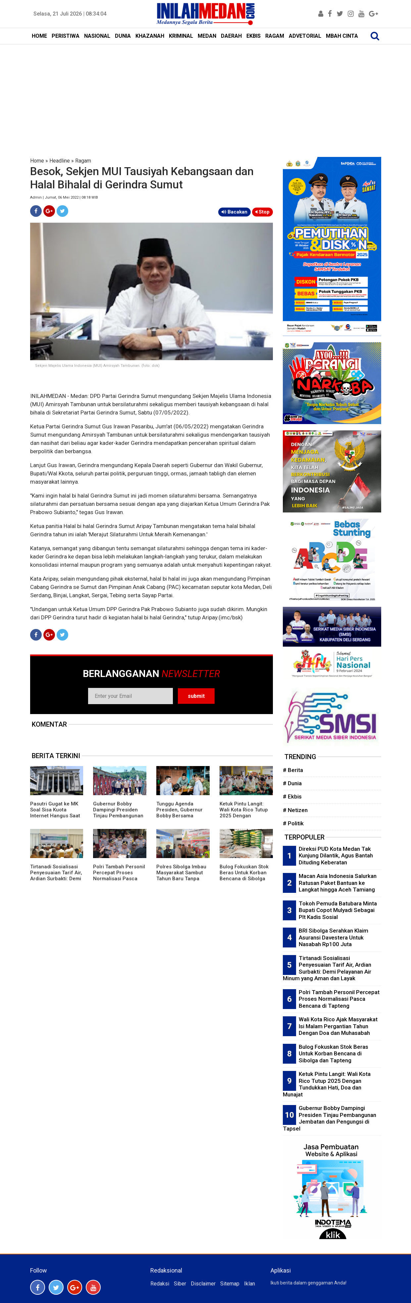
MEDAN (207, 36)
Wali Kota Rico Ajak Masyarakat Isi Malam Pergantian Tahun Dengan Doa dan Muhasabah (338, 1026)
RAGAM (274, 36)
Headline (59, 161)
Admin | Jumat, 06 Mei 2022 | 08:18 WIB (64, 197)
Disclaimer (203, 1283)
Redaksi (159, 1283)
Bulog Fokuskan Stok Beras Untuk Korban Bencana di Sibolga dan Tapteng (244, 876)
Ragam (83, 161)
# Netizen (295, 810)
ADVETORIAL (305, 36)
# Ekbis (292, 796)
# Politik (293, 823)
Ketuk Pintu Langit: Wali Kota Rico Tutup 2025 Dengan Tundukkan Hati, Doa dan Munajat (244, 816)
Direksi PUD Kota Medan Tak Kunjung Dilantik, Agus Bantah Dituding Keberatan (336, 855)
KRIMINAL (181, 36)
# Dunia (292, 783)
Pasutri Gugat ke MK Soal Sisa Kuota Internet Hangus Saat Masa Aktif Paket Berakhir (55, 816)
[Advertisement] (205, 94)
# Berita (293, 770)
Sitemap (229, 1283)
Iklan (249, 1283)
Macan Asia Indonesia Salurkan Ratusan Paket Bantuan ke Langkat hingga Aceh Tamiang (338, 883)
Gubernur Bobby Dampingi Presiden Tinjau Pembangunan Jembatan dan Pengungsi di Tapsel (118, 816)
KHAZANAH (149, 36)
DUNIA (123, 36)
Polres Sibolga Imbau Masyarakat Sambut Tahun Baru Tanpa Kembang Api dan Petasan (181, 878)
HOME (39, 36)
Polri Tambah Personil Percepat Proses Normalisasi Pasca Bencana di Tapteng (119, 876)
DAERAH (231, 36)
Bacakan (234, 212)
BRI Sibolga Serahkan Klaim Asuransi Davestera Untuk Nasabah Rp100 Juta (333, 937)
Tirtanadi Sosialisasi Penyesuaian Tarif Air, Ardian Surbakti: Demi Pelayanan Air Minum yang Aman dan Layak (56, 878)
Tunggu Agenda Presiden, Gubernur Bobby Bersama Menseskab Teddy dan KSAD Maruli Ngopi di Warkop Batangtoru (182, 819)
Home (37, 161)
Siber (180, 1283)
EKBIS (253, 36)
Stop (262, 212)
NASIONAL (97, 36)
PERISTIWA (65, 36)
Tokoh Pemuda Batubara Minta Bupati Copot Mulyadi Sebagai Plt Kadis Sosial (338, 910)
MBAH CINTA (342, 36)
